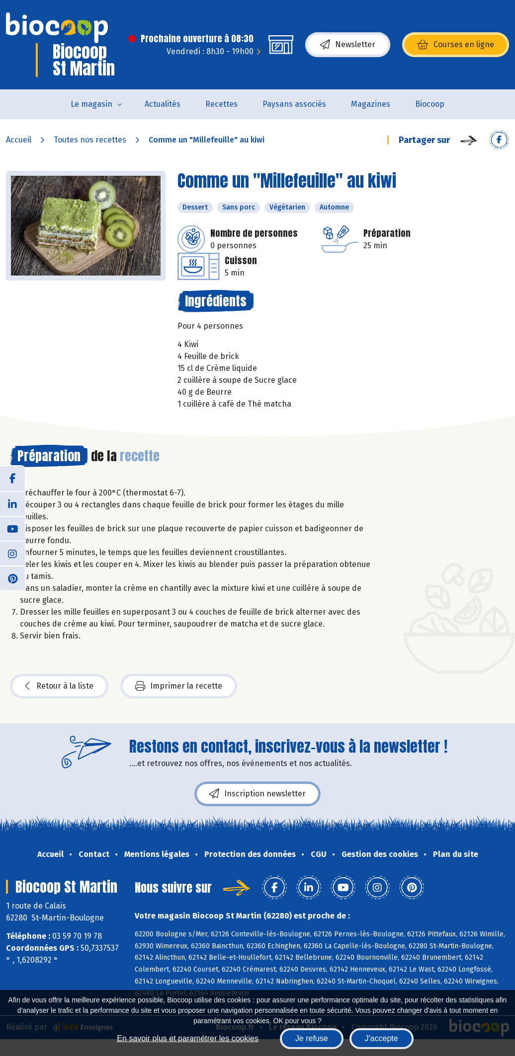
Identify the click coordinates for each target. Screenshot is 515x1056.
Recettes (221, 104)
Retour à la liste (59, 686)
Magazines (370, 104)
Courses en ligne (455, 45)
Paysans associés (294, 104)
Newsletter (347, 45)
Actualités (162, 104)
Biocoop (429, 104)
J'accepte (381, 1038)
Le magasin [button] (91, 104)
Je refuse (311, 1038)
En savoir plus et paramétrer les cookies (187, 1038)
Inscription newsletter (257, 794)
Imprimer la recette (178, 686)
